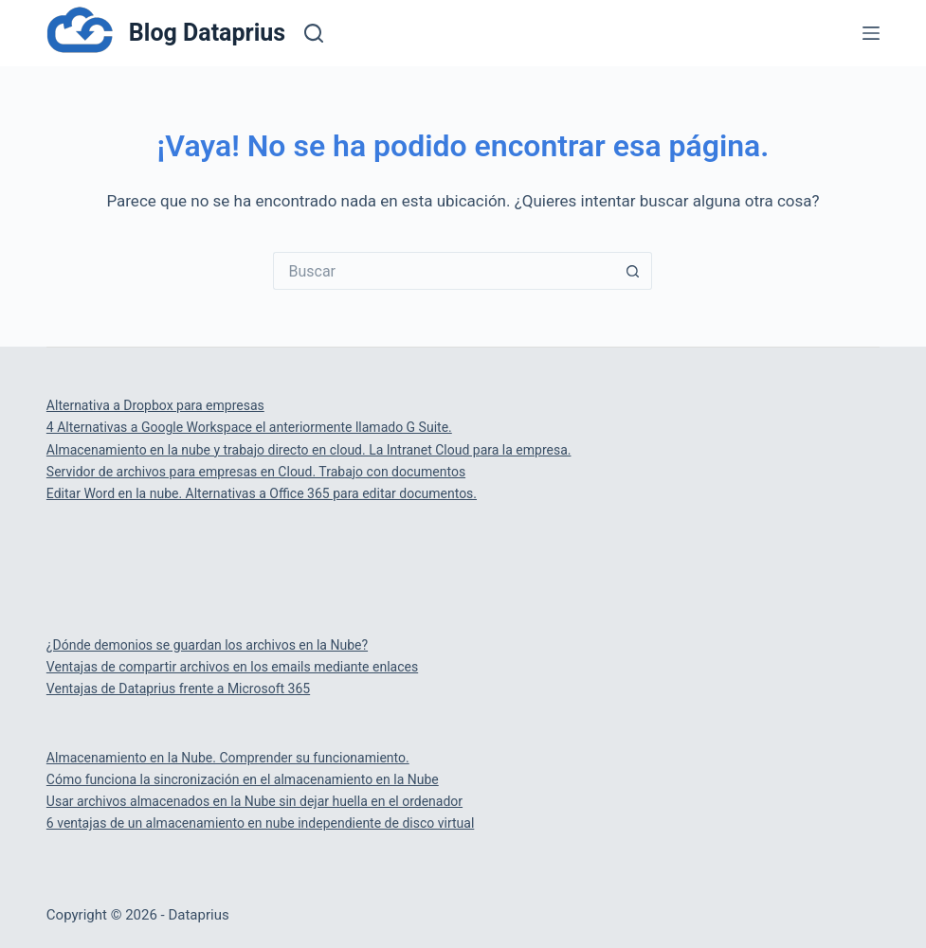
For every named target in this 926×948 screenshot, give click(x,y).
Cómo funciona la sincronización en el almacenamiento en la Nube (242, 779)
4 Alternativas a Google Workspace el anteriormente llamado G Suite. (249, 427)
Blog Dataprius (207, 32)
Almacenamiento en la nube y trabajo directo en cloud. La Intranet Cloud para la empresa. (309, 449)
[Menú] (871, 33)
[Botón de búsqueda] (633, 271)
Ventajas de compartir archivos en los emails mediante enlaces (232, 666)
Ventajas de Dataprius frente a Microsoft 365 (178, 688)
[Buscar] (313, 33)
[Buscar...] (443, 271)
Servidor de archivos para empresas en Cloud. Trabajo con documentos (255, 471)
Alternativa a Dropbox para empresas (155, 405)
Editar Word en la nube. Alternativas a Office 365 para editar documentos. (261, 493)
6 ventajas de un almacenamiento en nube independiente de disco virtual (260, 823)
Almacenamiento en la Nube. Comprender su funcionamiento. (227, 757)
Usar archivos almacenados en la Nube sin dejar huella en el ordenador (254, 801)
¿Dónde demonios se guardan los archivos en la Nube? (207, 645)
